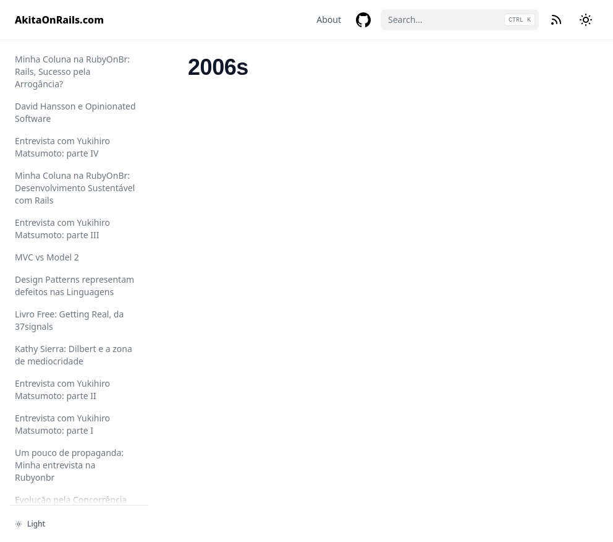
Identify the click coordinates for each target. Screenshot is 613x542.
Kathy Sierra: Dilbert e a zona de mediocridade (73, 355)
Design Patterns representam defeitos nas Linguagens (74, 285)
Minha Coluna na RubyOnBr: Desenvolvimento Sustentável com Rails (75, 188)
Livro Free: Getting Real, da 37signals (69, 320)
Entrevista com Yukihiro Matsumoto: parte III (62, 229)
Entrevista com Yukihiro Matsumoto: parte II (62, 389)
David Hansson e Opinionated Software (75, 112)
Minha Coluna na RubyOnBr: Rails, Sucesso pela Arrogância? (72, 71)
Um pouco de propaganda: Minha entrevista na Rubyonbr (69, 465)
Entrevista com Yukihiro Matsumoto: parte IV (62, 147)
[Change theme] (585, 19)
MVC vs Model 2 (47, 257)
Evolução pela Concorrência (71, 499)
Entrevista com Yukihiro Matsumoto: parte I (62, 424)
